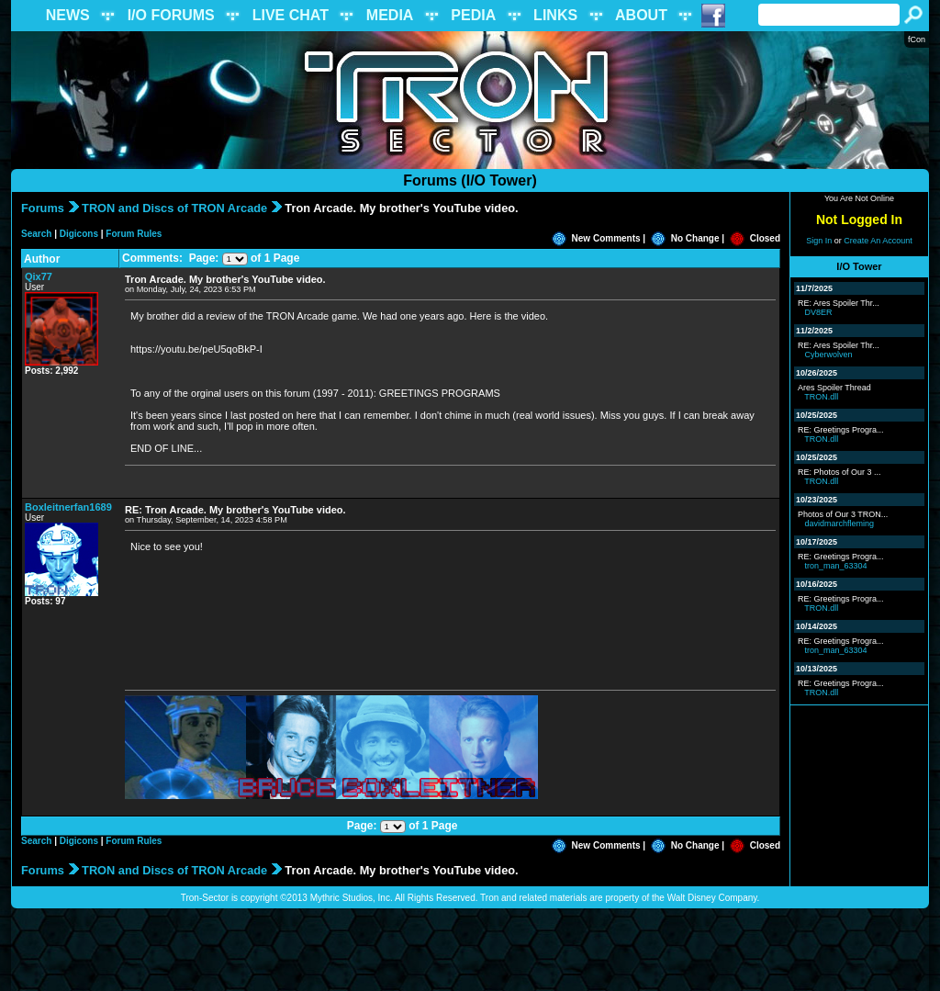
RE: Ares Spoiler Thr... (838, 303)
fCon (916, 39)
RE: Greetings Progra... (841, 429)
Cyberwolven (829, 354)
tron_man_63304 (836, 565)
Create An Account (878, 240)
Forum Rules (134, 234)
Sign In (819, 240)
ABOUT (641, 15)
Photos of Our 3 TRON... (843, 514)
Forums (42, 208)
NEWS (68, 15)
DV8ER (819, 312)
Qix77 (38, 276)
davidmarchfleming (840, 523)
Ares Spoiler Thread (834, 387)
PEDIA (473, 15)
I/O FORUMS (171, 15)
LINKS (555, 15)
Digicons (79, 234)
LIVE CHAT (290, 15)
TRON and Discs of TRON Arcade (174, 208)
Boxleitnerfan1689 (68, 506)
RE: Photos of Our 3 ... (839, 472)
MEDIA (390, 15)
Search (36, 234)
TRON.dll (821, 396)
